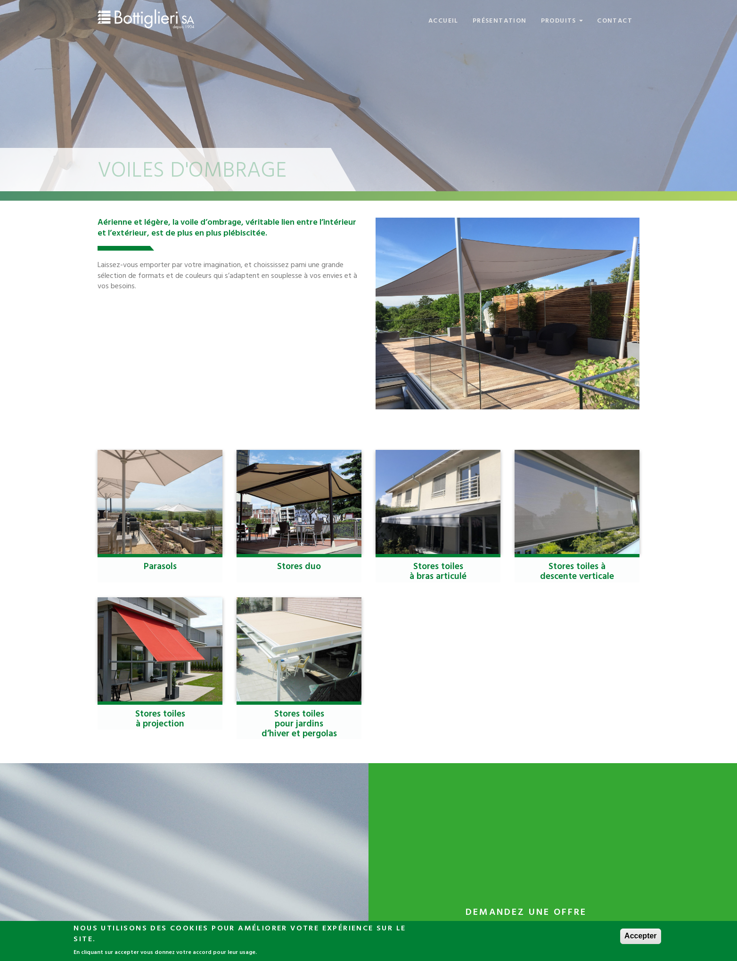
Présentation (500, 21)
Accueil (443, 21)
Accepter (640, 937)
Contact (614, 21)
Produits (562, 21)
